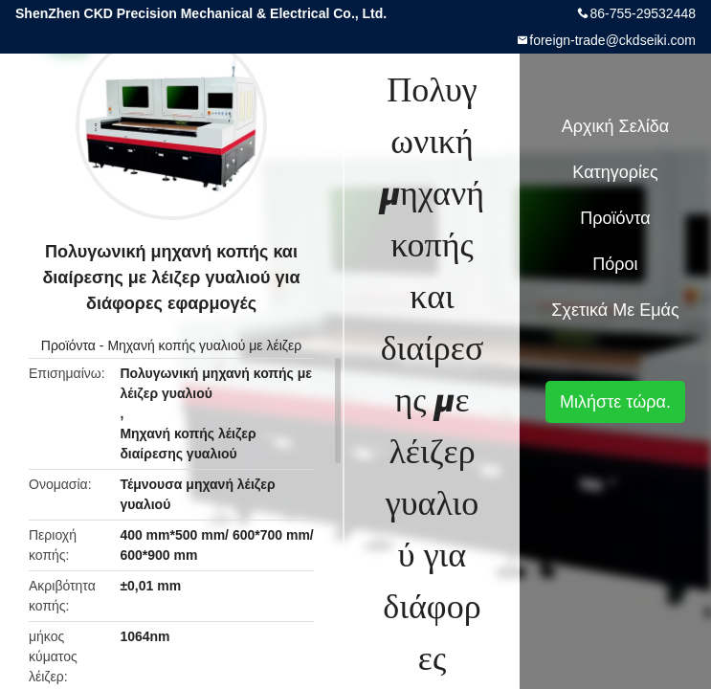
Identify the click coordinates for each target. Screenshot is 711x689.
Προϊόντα (68, 345)
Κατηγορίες (614, 172)
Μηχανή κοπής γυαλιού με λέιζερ (204, 345)
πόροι (614, 264)
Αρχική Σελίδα (615, 126)
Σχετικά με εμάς (614, 310)
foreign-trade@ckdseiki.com (612, 40)
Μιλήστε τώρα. (615, 401)
